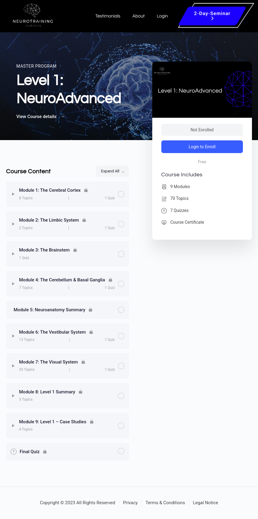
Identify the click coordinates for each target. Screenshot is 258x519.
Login (162, 16)
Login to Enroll (202, 146)
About (138, 16)
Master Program (36, 66)
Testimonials (107, 16)
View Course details (40, 116)
